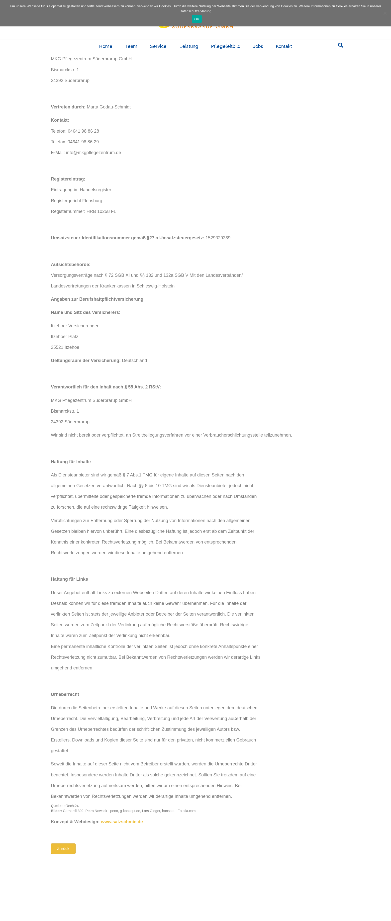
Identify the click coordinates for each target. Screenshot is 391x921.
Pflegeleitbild (225, 55)
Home (105, 55)
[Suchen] (340, 53)
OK (196, 19)
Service (158, 55)
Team (131, 55)
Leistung (188, 55)
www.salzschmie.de (122, 884)
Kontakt (284, 55)
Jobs (258, 55)
